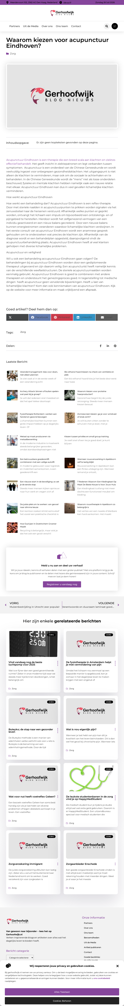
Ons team (62, 26)
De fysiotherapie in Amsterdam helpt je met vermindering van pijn (88, 663)
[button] (117, 966)
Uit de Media (30, 26)
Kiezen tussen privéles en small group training (86, 436)
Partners (14, 26)
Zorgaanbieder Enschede (81, 863)
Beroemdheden (91, 937)
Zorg (13, 53)
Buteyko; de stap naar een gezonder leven (31, 730)
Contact (76, 26)
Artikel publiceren (92, 947)
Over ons (47, 26)
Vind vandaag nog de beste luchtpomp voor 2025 (25, 663)
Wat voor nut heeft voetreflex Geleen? (32, 796)
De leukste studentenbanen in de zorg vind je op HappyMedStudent (89, 798)
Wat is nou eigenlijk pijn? (81, 729)
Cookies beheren (62, 1001)
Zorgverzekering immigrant (25, 863)
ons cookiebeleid (101, 978)
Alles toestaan (62, 992)
